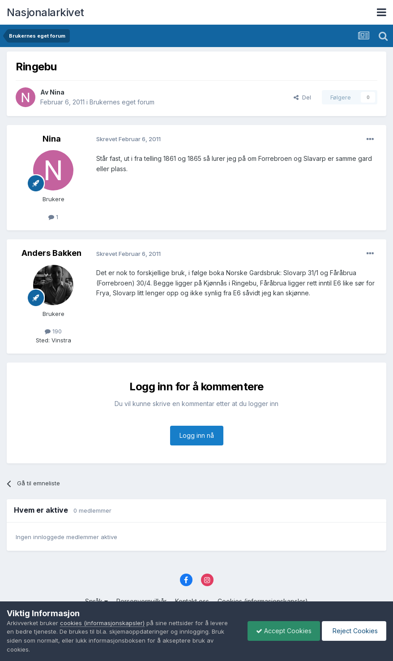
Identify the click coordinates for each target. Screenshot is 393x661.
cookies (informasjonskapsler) (102, 622)
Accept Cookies (281, 631)
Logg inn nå (196, 435)
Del (302, 97)
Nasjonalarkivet (45, 12)
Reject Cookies (353, 631)
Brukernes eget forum (122, 102)
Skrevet (128, 139)
